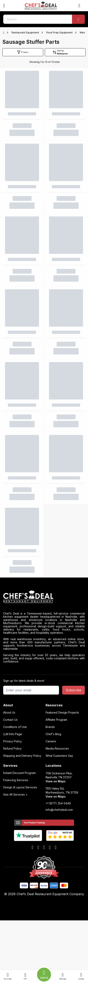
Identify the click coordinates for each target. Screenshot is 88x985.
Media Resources (57, 748)
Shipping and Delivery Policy (22, 755)
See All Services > (15, 794)
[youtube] (38, 847)
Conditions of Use (15, 727)
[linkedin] (50, 847)
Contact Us (10, 719)
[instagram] (55, 847)
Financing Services (15, 780)
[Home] (4, 32)
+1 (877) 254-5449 (58, 803)
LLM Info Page (12, 734)
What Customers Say (59, 755)
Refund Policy (12, 748)
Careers (51, 741)
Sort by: (60, 50)
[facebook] (32, 847)
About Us (9, 712)
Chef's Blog (53, 734)
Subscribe (73, 690)
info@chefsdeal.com (59, 809)
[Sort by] (68, 53)
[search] (44, 19)
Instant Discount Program (19, 773)
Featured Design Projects (62, 712)
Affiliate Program (56, 719)
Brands (50, 727)
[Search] (78, 19)
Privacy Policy (12, 741)
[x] (44, 847)
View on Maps (56, 781)
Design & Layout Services (20, 787)
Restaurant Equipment (25, 32)
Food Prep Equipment (59, 32)
